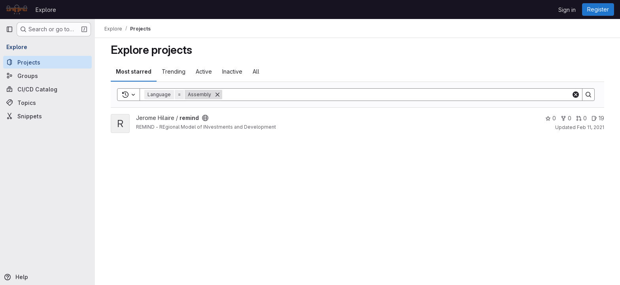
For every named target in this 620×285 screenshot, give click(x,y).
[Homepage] (16, 9)
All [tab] (256, 71)
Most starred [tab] (133, 71)
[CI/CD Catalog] (47, 89)
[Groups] (47, 75)
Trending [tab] (173, 71)
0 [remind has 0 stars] (550, 118)
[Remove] (217, 94)
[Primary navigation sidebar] (9, 29)
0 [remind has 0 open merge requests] (581, 118)
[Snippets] (47, 116)
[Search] (397, 94)
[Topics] (47, 102)
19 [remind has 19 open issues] (598, 118)
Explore (46, 9)
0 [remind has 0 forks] (566, 118)
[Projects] (47, 62)
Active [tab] (204, 71)
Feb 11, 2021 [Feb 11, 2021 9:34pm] (590, 127)
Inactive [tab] (232, 71)
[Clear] (575, 94)
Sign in (567, 9)
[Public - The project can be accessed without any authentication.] (205, 118)
